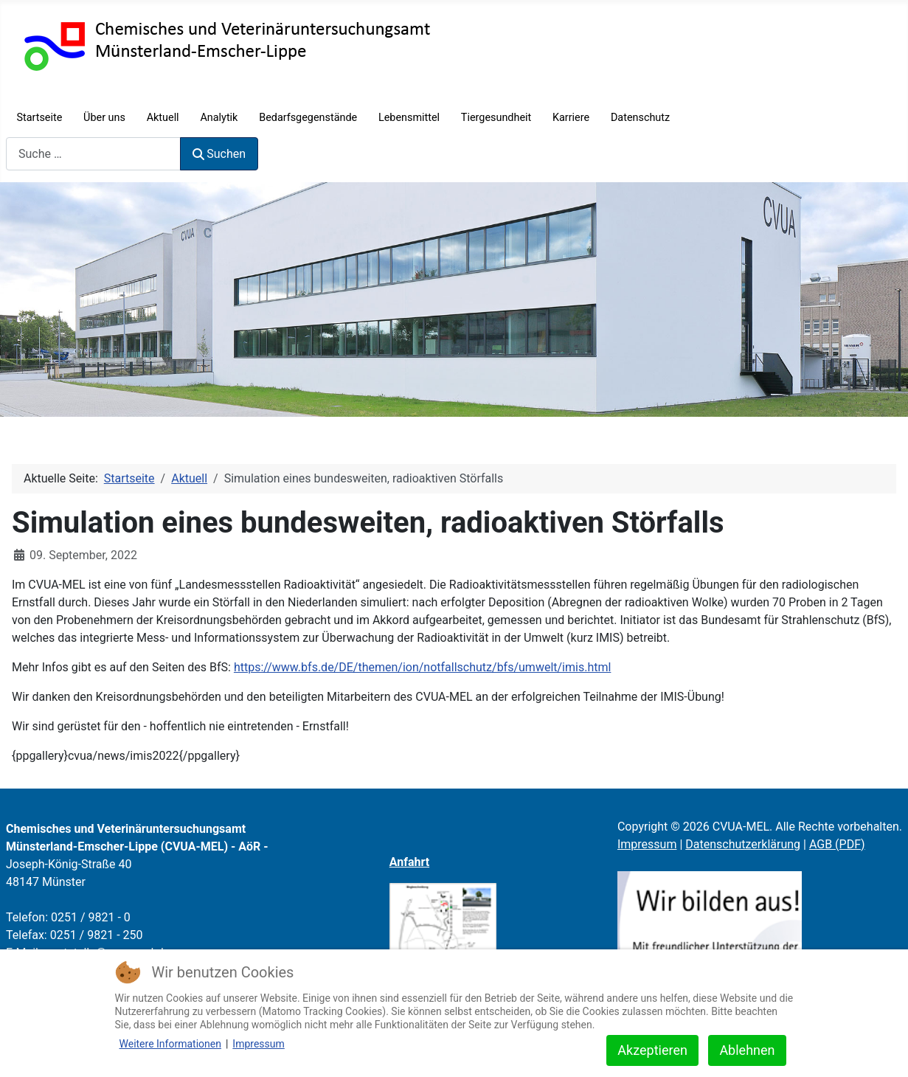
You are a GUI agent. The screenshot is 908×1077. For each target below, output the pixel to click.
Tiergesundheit (496, 117)
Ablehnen (746, 1050)
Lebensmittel (409, 117)
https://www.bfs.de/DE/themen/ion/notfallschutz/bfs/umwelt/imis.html (422, 667)
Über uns (104, 117)
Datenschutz (640, 117)
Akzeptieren (652, 1050)
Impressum (647, 844)
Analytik (219, 117)
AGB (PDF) (837, 844)
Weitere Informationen (170, 1044)
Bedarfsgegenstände (308, 117)
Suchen (219, 154)
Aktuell (163, 117)
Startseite (39, 117)
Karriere (570, 117)
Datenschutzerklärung (742, 844)
